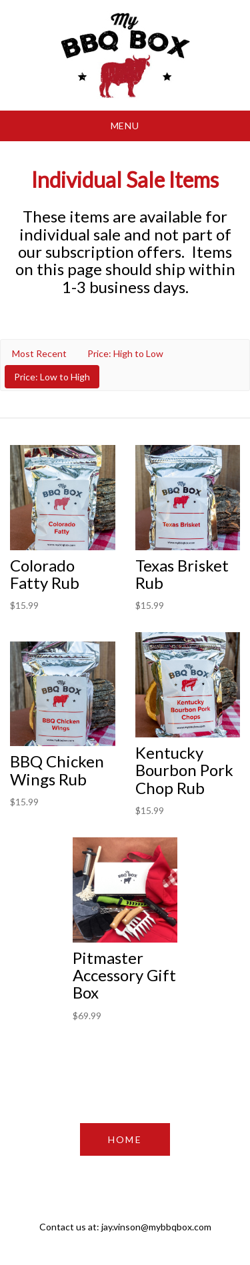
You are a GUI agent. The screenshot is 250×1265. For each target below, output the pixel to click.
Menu (125, 125)
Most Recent (39, 353)
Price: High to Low (125, 353)
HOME (125, 1139)
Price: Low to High (52, 376)
